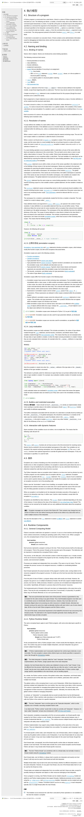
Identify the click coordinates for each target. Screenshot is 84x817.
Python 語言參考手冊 (28, 2)
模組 (77, 2)
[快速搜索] (56, 2)
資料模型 (5, 45)
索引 (81, 2)
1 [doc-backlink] (24, 792)
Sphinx (75, 815)
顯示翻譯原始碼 (6, 61)
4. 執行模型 (5, 14)
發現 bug (79, 814)
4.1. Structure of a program (11, 15)
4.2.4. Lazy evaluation (11, 25)
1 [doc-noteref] (69, 449)
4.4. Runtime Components (11, 34)
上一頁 (69, 2)
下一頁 (73, 2)
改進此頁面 (5, 58)
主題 (77, 5)
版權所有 (64, 803)
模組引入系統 (7, 51)
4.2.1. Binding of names (12, 18)
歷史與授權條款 (77, 808)
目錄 (3, 12)
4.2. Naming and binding (10, 17)
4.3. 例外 (7, 33)
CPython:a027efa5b (64, 711)
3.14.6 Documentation (15, 2)
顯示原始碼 (5, 59)
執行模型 (38, 2)
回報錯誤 (5, 57)
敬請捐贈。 (79, 811)
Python (5, 2)
